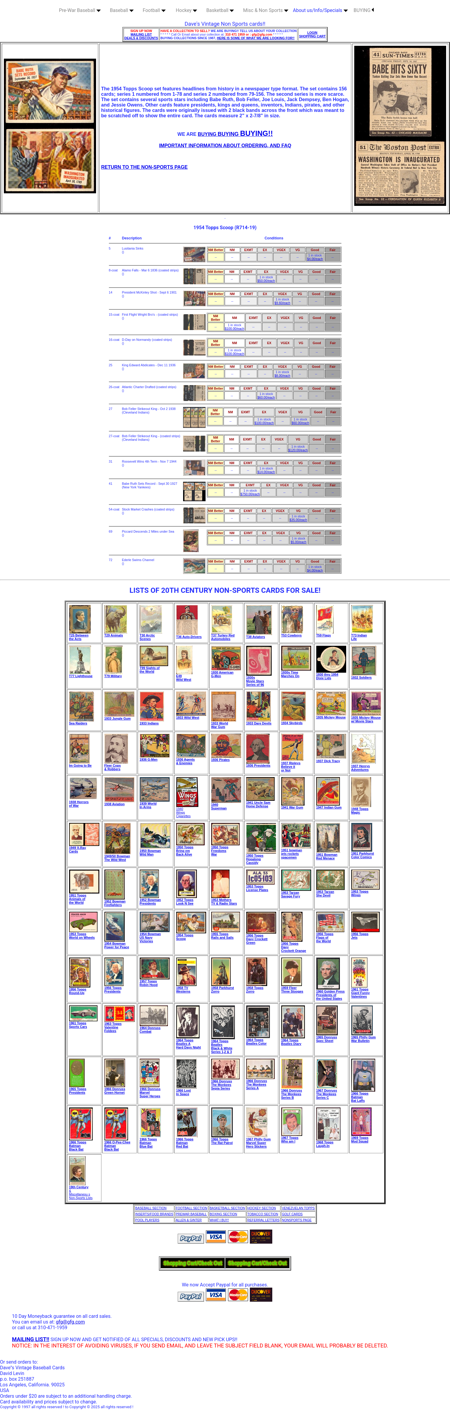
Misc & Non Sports (265, 10)
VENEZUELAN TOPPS (298, 1208)
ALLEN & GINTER (189, 1220)
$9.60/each (282, 303)
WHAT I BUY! (219, 1220)
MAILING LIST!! (30, 1339)
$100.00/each (234, 328)
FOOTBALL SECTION (191, 1208)
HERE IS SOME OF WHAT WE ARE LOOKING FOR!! (255, 38)
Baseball (122, 10)
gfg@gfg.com (70, 1322)
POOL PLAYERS (147, 1220)
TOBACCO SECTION (262, 1214)
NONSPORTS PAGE (296, 1220)
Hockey (186, 10)
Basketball (220, 10)
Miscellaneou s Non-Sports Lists (81, 1196)
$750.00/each (250, 494)
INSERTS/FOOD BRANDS (154, 1214)
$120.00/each (298, 450)
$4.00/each (315, 259)
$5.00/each (298, 542)
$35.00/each (298, 520)
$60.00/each (266, 397)
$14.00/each (266, 472)
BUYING (364, 10)
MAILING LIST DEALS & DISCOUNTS (141, 36)
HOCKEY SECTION (261, 1208)
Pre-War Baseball (80, 10)
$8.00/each (282, 375)
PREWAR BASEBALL (191, 1214)
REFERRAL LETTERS (263, 1220)
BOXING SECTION (223, 1214)
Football (154, 10)
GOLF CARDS (292, 1214)
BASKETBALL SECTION (227, 1208)
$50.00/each (266, 280)
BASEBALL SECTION (150, 1208)
